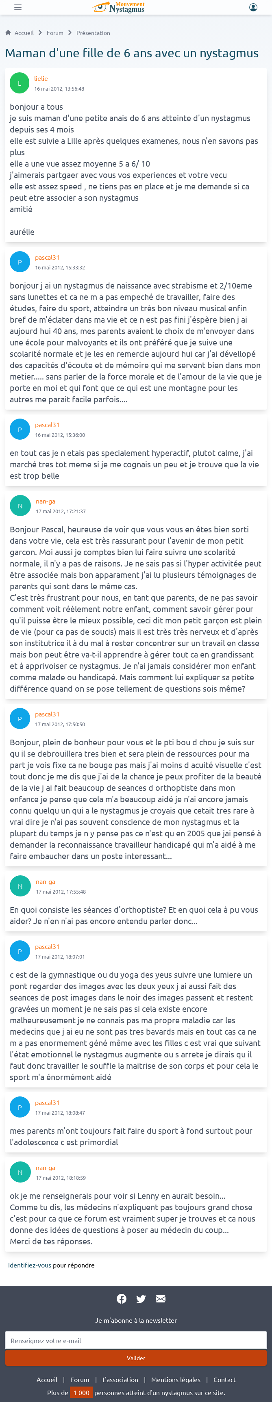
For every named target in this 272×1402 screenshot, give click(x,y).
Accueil (19, 32)
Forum (55, 32)
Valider (136, 1357)
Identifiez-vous (29, 1265)
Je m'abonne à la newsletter (136, 1320)
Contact (224, 1379)
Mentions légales (175, 1379)
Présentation (93, 32)
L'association (120, 1379)
